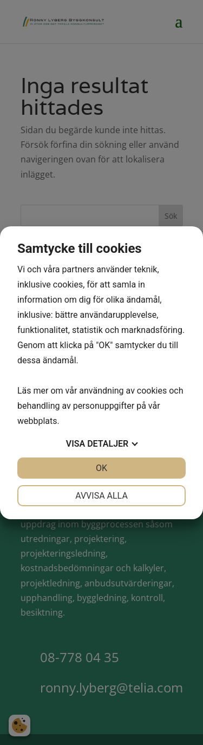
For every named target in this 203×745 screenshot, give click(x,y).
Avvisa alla (101, 496)
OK (101, 468)
